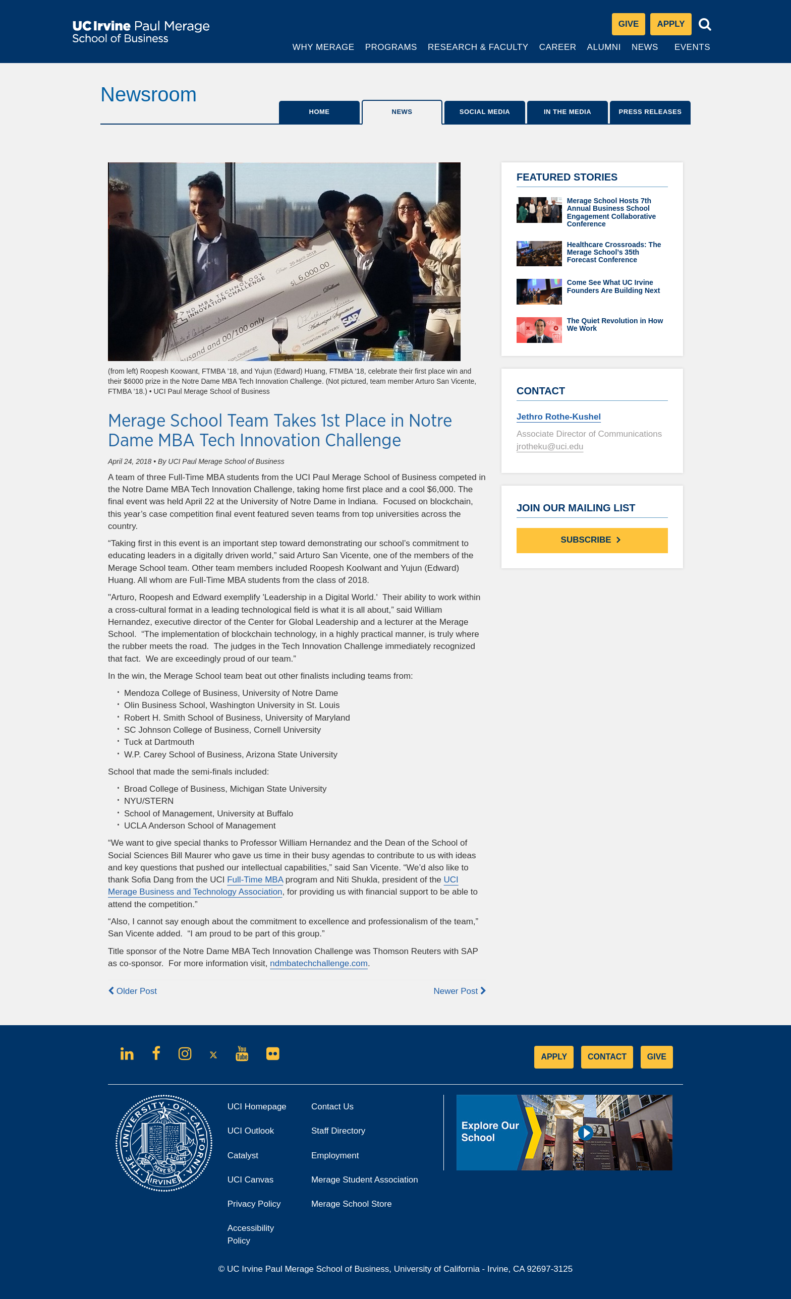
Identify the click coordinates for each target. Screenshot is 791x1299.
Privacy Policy (262, 1207)
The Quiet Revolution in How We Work (615, 324)
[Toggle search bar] (705, 24)
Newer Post (459, 991)
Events (692, 47)
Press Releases (650, 111)
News (645, 47)
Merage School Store (365, 1207)
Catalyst (257, 1158)
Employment (335, 1155)
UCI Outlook (262, 1134)
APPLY (554, 1056)
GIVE (656, 1056)
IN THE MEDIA (567, 111)
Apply (674, 26)
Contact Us (332, 1106)
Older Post (132, 991)
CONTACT (607, 1056)
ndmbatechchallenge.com (319, 963)
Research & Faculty (478, 52)
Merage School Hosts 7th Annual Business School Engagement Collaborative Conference (611, 212)
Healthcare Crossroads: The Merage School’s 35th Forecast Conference (614, 252)
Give (628, 24)
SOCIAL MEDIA (485, 111)
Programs (392, 52)
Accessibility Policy (251, 1234)
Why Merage (323, 52)
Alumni (605, 52)
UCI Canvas (262, 1182)
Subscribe (592, 539)
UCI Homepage (262, 1109)
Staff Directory (338, 1131)
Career (559, 52)
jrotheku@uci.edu (550, 446)
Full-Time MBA (255, 879)
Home (319, 111)
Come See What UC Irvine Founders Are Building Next (613, 286)
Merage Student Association (364, 1180)
